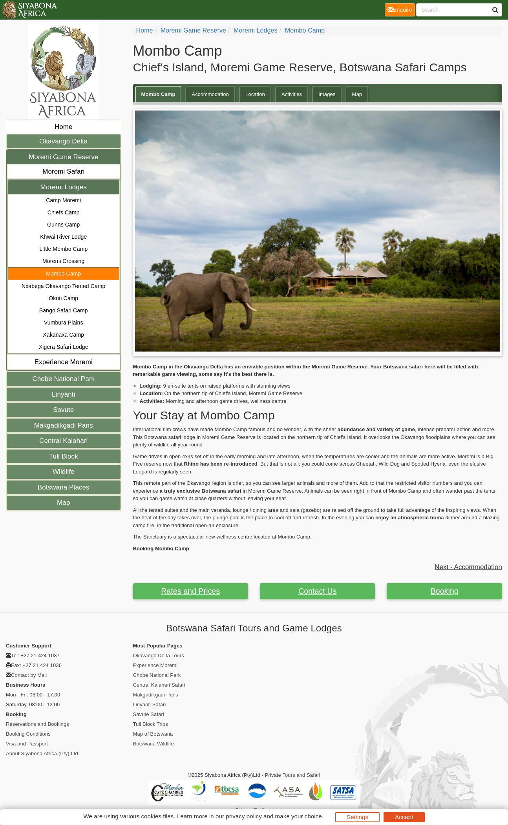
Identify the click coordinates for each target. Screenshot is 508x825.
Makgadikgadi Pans (63, 425)
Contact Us (317, 591)
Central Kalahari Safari (159, 685)
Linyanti (63, 394)
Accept (404, 817)
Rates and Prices (190, 591)
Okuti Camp (63, 298)
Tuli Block (63, 456)
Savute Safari (148, 714)
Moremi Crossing (63, 261)
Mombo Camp (63, 273)
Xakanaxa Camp (63, 335)
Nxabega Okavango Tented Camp (63, 286)
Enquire (401, 9)
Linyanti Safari (149, 704)
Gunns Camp (63, 224)
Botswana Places (64, 487)
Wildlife (64, 471)
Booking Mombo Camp (161, 548)
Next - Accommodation (468, 567)
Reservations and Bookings (37, 724)
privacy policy (243, 816)
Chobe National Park (63, 379)
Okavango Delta (63, 141)
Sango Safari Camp (63, 310)
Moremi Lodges (63, 187)
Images (326, 94)
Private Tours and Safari (292, 775)
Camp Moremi (63, 200)
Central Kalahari (63, 440)
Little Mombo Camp (63, 249)
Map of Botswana (153, 734)
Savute (63, 409)
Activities (291, 94)
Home (64, 127)
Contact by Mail (29, 675)
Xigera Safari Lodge (63, 347)
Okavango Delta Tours (158, 655)
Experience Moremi (64, 362)
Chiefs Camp (64, 212)
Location (255, 94)
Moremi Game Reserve (64, 157)
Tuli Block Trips (150, 724)
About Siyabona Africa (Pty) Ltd (42, 753)
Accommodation (210, 94)
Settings (357, 817)
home (144, 30)
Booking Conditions (28, 734)
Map (63, 502)
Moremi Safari (63, 171)
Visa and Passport (27, 744)
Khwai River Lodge (63, 237)
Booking (445, 591)
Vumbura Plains (63, 322)
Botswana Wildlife (153, 744)
